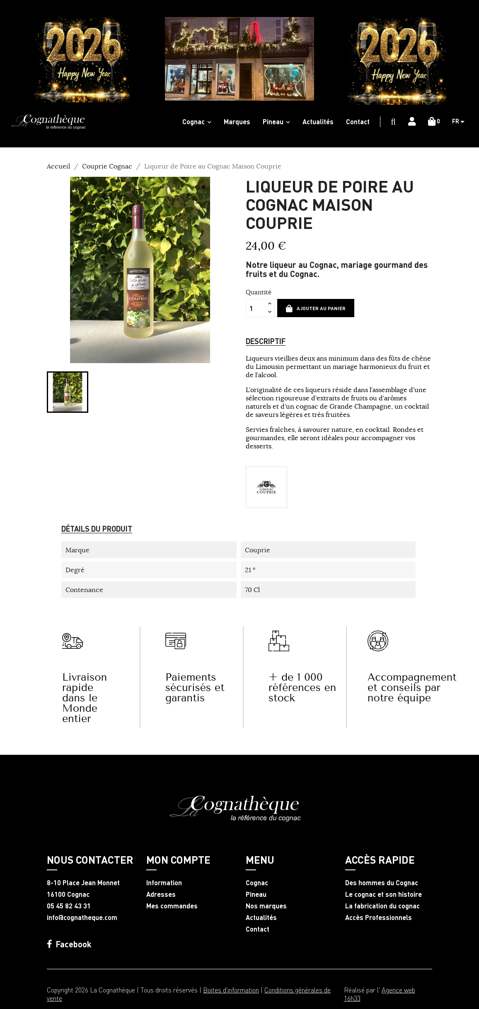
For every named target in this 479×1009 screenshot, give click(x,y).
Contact (257, 929)
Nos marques (266, 906)
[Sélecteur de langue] (461, 122)
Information (164, 883)
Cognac (257, 883)
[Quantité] (256, 308)
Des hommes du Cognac (381, 883)
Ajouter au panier (316, 308)
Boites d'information (231, 989)
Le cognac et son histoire (383, 894)
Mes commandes (172, 906)
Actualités (261, 917)
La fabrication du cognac (382, 906)
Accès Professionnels (378, 917)
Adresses (161, 894)
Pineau (256, 894)
